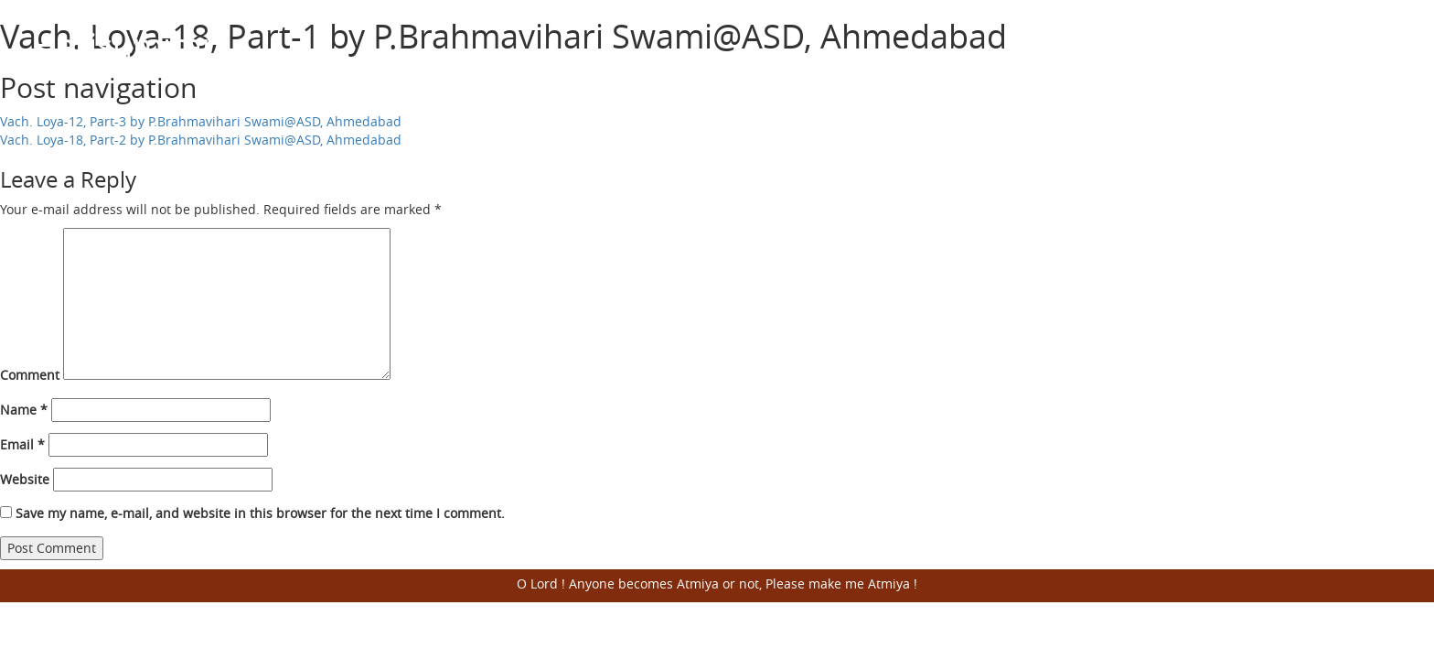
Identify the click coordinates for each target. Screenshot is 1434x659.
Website (24, 479)
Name (24, 409)
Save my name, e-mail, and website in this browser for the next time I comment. (260, 513)
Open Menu (1379, 45)
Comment (29, 375)
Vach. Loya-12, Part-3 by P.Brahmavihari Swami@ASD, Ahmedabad (200, 121)
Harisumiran (127, 45)
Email (22, 444)
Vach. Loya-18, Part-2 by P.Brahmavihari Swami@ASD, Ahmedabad (200, 139)
